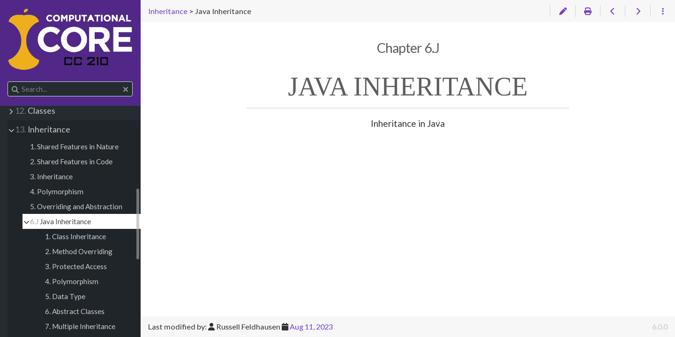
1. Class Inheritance (75, 236)
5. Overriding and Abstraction (76, 206)
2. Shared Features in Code (71, 161)
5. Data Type (65, 296)
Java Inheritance (60, 221)
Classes (35, 111)
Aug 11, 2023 (311, 326)
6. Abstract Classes (75, 311)
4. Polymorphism (56, 191)
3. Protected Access (76, 266)
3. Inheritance (51, 176)
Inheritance (42, 129)
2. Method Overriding (78, 251)
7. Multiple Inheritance (80, 326)
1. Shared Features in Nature (74, 146)
